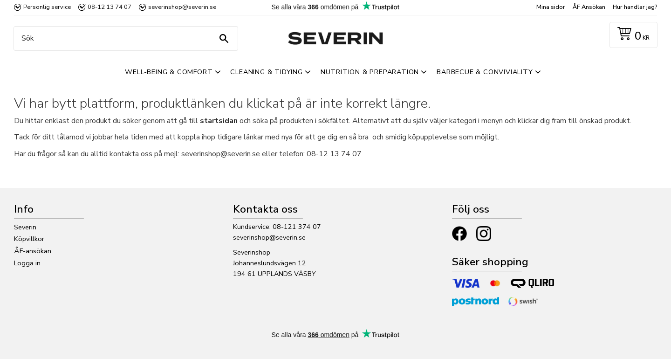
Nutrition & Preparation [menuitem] (370, 71)
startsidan (219, 121)
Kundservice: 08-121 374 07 (277, 226)
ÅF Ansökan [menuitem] (589, 7)
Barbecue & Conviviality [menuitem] (485, 71)
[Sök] (224, 38)
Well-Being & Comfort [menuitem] (168, 71)
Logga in (27, 263)
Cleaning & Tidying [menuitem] (266, 71)
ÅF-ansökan (32, 250)
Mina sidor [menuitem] (550, 7)
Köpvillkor (29, 238)
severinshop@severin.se (269, 237)
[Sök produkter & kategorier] (123, 38)
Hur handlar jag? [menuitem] (635, 7)
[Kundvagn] (632, 35)
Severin (25, 227)
